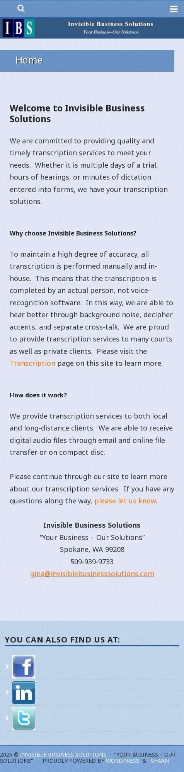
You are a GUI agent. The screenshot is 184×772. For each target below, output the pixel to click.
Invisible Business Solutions (63, 754)
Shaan (160, 760)
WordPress (122, 760)
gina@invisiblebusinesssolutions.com (92, 573)
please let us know (125, 500)
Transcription (32, 363)
